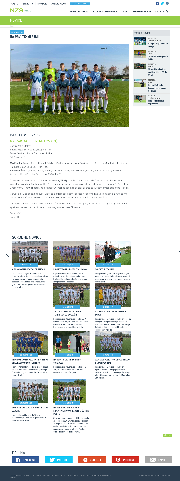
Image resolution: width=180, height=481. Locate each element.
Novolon (167, 475)
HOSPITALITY (42, 4)
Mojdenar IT (159, 475)
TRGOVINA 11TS (27, 4)
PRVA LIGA (14, 4)
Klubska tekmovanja (105, 11)
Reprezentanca (79, 11)
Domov (12, 26)
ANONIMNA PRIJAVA (58, 4)
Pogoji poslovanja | (99, 475)
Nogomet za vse (142, 11)
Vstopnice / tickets (80, 4)
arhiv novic (167, 435)
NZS (125, 11)
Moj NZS (159, 11)
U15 (21, 32)
